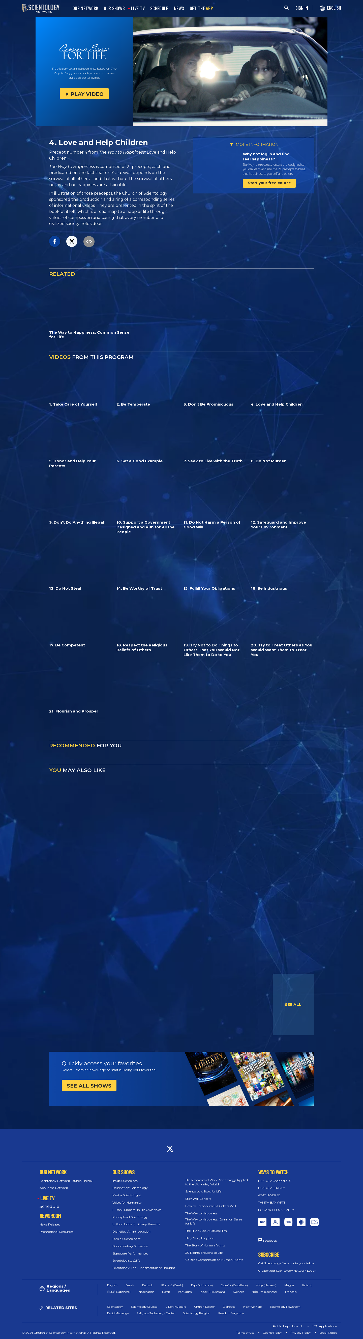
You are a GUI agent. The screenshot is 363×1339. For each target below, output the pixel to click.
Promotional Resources (56, 1232)
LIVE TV (138, 8)
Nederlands (146, 1292)
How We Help (252, 1306)
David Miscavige (118, 1313)
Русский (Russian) (212, 1292)
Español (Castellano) (234, 1285)
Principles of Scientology (130, 1217)
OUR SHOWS (114, 8)
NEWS (179, 8)
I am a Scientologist (126, 1239)
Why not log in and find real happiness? (266, 156)
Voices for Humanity (127, 1202)
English (112, 1285)
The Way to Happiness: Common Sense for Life (213, 1221)
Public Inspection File (288, 1326)
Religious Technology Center (156, 1313)
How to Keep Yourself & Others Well (210, 1206)
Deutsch (147, 1285)
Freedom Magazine (231, 1313)
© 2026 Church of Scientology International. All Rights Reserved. (69, 1332)
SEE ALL (293, 1004)
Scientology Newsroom (285, 1306)
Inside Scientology (125, 1181)
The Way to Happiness (201, 1213)
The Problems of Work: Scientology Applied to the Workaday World (216, 1182)
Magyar (289, 1285)
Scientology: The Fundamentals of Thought (143, 1268)
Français (290, 1292)
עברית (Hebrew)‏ (266, 1285)
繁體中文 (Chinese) (264, 1292)
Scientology (115, 1306)
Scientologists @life (126, 1260)
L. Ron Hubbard (175, 1306)
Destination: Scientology (130, 1188)
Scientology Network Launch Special (66, 1181)
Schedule (49, 1206)
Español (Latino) (202, 1285)
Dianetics (229, 1306)
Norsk (166, 1292)
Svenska (238, 1292)
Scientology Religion (196, 1313)
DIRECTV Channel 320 (274, 1181)
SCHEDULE (159, 8)
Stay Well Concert (198, 1199)
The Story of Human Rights (205, 1245)
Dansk (130, 1285)
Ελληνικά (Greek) (172, 1285)
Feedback (270, 1240)
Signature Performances (130, 1253)
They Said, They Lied (199, 1238)
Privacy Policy (300, 1332)
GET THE (201, 8)
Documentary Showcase (130, 1246)
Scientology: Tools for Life (203, 1191)
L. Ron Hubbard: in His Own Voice (136, 1210)
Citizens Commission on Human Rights (214, 1260)
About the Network (54, 1188)
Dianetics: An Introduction (131, 1231)
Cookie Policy (272, 1332)
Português (185, 1292)
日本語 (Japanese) (119, 1292)
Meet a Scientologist (126, 1195)
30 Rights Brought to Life (204, 1253)
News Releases (50, 1224)
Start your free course (269, 183)
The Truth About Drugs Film (206, 1231)
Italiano (307, 1285)
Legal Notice (328, 1332)
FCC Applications (324, 1326)
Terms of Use (245, 1332)
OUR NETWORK (85, 8)
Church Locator (204, 1306)
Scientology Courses (144, 1306)
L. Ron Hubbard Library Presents (136, 1224)
